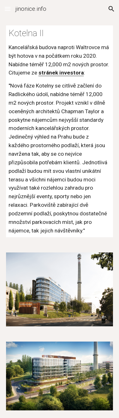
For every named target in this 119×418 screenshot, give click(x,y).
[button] (7, 8)
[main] (59, 131)
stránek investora (61, 72)
